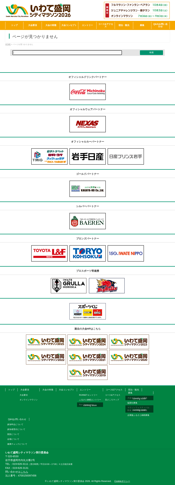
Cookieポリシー (122, 481)
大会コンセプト (66, 389)
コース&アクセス (114, 389)
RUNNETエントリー (88, 395)
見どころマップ (112, 400)
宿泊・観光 (133, 389)
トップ (11, 389)
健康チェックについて (17, 444)
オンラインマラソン (29, 400)
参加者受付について (16, 429)
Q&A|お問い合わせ (17, 419)
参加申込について (15, 424)
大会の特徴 (47, 389)
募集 (130, 393)
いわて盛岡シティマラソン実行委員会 (68, 481)
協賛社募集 (132, 403)
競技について (13, 434)
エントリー (85, 389)
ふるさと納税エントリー (90, 400)
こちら (24, 471)
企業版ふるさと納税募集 (138, 415)
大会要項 (24, 389)
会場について (13, 439)
